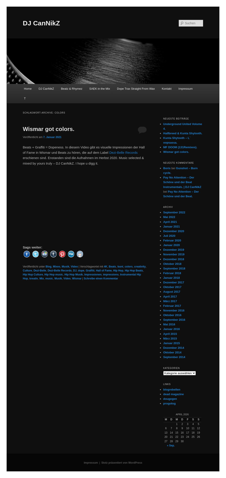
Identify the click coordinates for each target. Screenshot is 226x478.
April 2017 (170, 296)
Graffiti (90, 270)
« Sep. (171, 445)
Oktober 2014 (172, 352)
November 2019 (174, 254)
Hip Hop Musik (73, 274)
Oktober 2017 (172, 287)
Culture (27, 270)
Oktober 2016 (172, 315)
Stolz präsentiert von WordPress (121, 462)
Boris (167, 168)
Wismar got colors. (48, 129)
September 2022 (174, 212)
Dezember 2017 (173, 282)
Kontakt (166, 88)
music (49, 278)
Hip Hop (118, 270)
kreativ (33, 278)
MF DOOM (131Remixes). (180, 147)
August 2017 (171, 291)
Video (74, 266)
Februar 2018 (172, 273)
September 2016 (174, 319)
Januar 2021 (171, 226)
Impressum (186, 88)
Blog (48, 266)
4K (105, 266)
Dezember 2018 (173, 259)
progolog (169, 403)
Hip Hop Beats (134, 270)
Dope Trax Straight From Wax (136, 88)
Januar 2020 (171, 245)
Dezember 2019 (173, 249)
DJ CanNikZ (41, 23)
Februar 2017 (172, 305)
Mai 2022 (169, 217)
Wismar (77, 278)
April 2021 (170, 222)
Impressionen (93, 274)
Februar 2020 (172, 240)
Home (28, 88)
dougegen (170, 398)
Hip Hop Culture (33, 274)
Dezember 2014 (173, 347)
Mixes (56, 266)
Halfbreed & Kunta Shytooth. (182, 133)
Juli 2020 (169, 235)
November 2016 (174, 310)
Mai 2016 (169, 324)
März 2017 (170, 301)
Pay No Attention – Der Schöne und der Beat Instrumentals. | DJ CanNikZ (182, 182)
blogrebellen (171, 389)
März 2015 (170, 338)
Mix (42, 278)
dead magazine (173, 394)
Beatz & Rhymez (71, 88)
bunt (120, 266)
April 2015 (170, 334)
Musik (65, 266)
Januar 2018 (171, 277)
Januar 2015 (171, 343)
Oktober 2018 (172, 264)
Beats (112, 266)
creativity (140, 266)
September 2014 (174, 357)
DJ (74, 270)
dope (81, 270)
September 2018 (174, 268)
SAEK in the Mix (99, 88)
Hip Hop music (53, 274)
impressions (111, 274)
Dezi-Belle (40, 270)
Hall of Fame (104, 270)
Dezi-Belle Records (123, 152)
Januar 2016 (171, 329)
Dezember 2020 (173, 231)
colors (129, 266)
